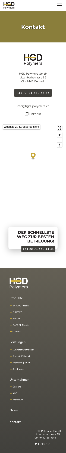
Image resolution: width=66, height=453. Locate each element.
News (14, 410)
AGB (14, 393)
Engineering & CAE (21, 362)
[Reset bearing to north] (59, 144)
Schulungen (18, 369)
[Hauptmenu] (60, 5)
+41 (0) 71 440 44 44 (33, 93)
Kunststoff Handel (21, 356)
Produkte (16, 298)
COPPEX (16, 331)
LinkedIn (32, 113)
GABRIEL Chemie (20, 325)
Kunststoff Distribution (23, 349)
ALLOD (16, 318)
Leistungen (18, 342)
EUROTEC (17, 312)
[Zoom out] (59, 139)
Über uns (16, 386)
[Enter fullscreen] (59, 128)
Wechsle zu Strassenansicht (21, 126)
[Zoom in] (59, 134)
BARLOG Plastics (20, 305)
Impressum (17, 399)
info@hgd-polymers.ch (33, 106)
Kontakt (15, 422)
